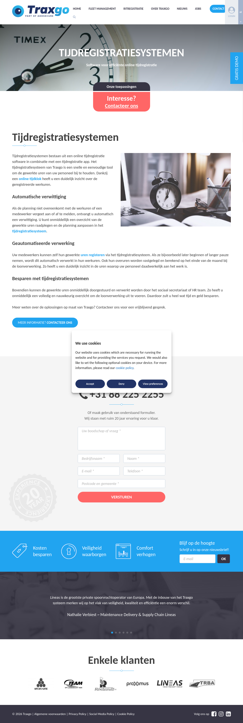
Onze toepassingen (121, 86)
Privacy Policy (77, 714)
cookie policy (125, 368)
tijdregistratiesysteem (29, 231)
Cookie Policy (126, 714)
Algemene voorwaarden (50, 714)
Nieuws (182, 8)
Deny (121, 384)
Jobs (198, 8)
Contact (218, 8)
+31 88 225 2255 (127, 394)
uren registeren (92, 255)
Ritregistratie (133, 8)
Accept (90, 384)
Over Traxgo (160, 8)
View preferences (153, 384)
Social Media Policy (101, 714)
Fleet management (102, 8)
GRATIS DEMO (236, 68)
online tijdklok (30, 178)
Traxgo (40, 11)
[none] (240, 12)
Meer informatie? (45, 322)
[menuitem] (240, 12)
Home (77, 8)
